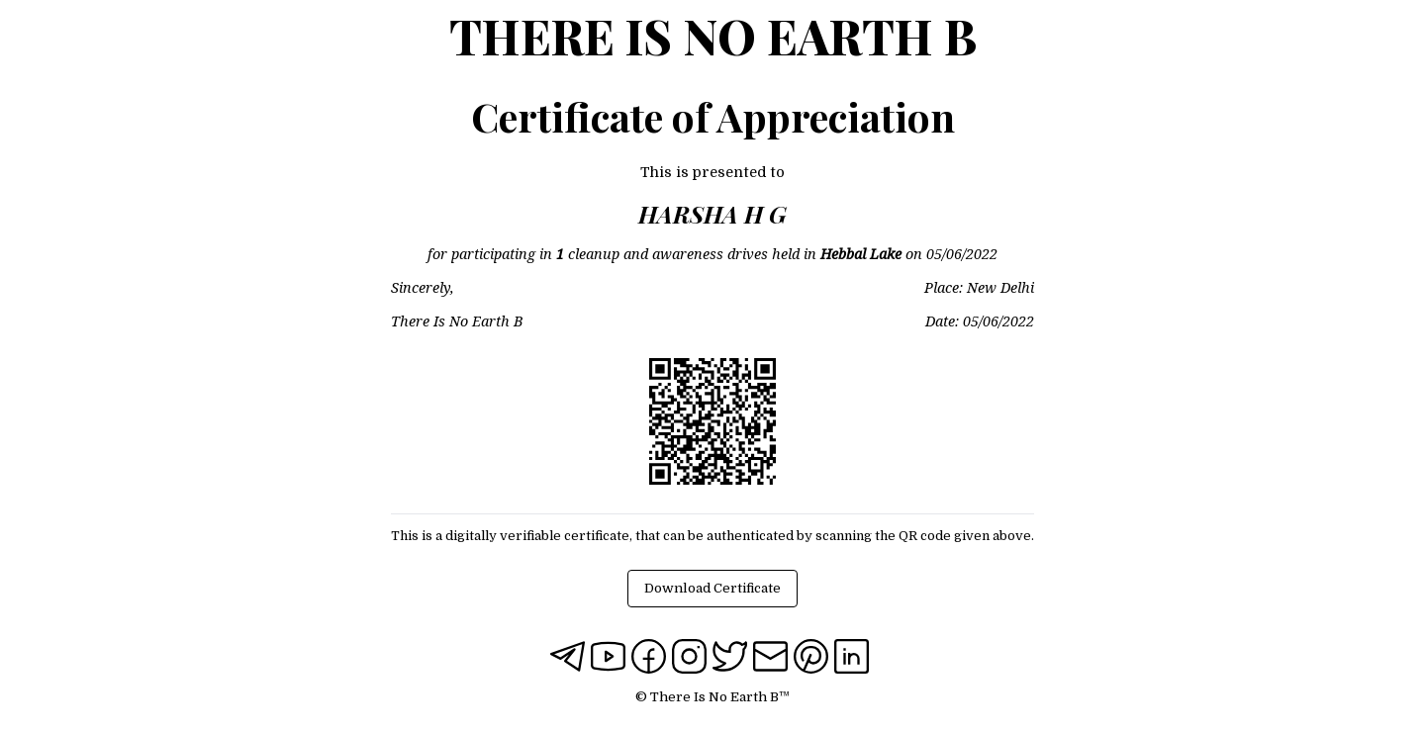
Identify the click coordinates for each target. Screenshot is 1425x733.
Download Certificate (712, 588)
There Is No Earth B (713, 35)
